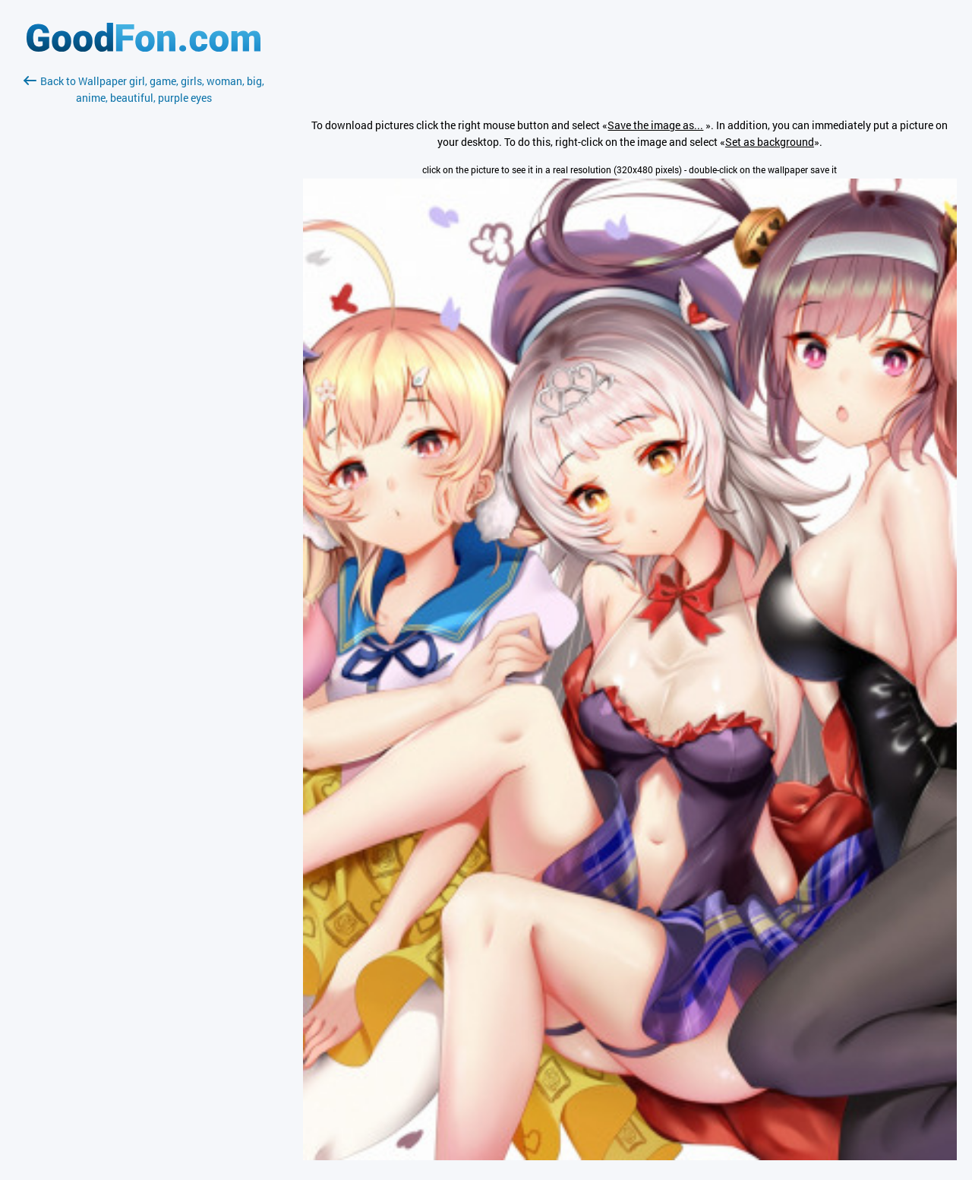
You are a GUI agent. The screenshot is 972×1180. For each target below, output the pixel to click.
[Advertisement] (143, 286)
